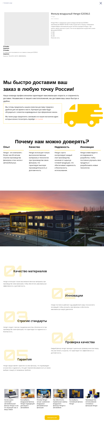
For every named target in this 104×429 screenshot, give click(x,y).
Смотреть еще (8, 3)
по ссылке (39, 119)
